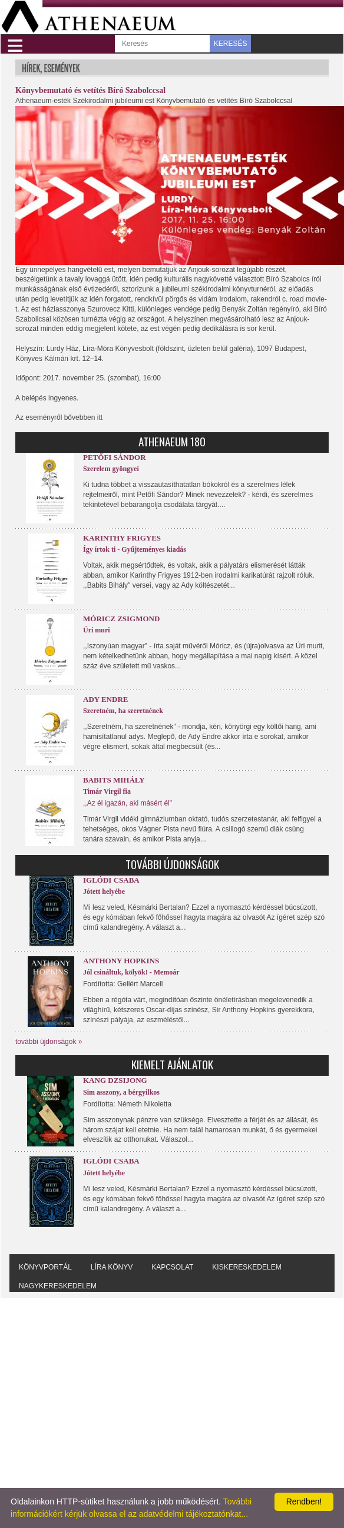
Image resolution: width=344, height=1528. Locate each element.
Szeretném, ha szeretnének (123, 711)
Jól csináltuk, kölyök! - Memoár (131, 972)
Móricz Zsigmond (121, 618)
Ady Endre (105, 699)
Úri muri (96, 630)
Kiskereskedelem (246, 1267)
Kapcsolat (172, 1267)
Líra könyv (112, 1267)
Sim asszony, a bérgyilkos (121, 1092)
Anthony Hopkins (121, 960)
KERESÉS (230, 43)
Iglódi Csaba (111, 880)
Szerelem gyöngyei (111, 469)
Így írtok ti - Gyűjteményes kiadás (134, 549)
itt (99, 417)
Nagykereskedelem (58, 1286)
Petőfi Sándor (114, 457)
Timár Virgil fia (107, 791)
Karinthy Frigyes (122, 537)
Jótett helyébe (104, 891)
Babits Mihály (114, 779)
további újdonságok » (48, 1042)
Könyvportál (45, 1267)
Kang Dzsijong (115, 1080)
